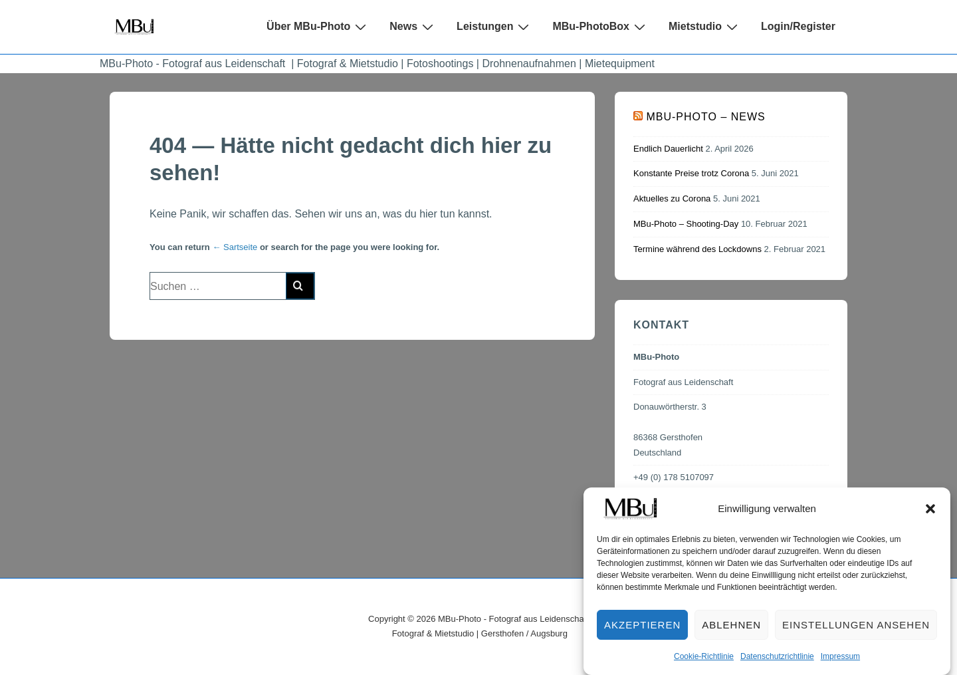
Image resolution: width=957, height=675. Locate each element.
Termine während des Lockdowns (697, 249)
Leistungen (494, 26)
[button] (930, 516)
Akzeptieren (642, 632)
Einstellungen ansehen (856, 632)
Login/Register (798, 26)
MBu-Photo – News (705, 116)
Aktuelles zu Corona (671, 198)
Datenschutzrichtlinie (777, 664)
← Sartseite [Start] (234, 247)
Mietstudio (705, 26)
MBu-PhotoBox (600, 26)
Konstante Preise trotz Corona (691, 173)
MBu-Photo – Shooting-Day (685, 224)
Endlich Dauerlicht (668, 149)
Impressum (840, 664)
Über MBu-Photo (318, 26)
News (413, 26)
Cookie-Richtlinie (704, 664)
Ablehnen (731, 632)
